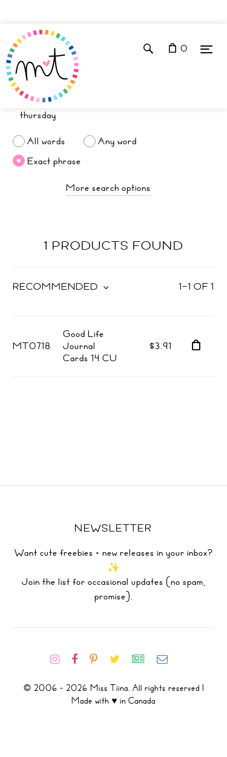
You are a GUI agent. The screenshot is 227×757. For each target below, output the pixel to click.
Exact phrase (54, 160)
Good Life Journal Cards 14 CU (90, 346)
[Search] (113, 115)
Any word (117, 141)
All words (46, 141)
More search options (108, 188)
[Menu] (206, 49)
